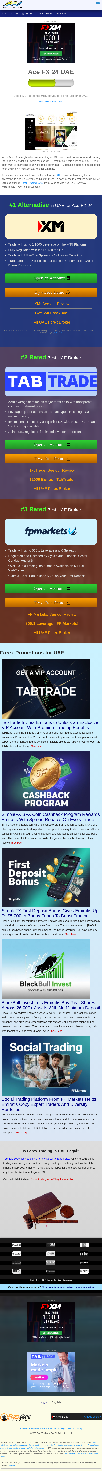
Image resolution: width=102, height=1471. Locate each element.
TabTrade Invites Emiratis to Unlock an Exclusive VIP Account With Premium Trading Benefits (50, 725)
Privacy (43, 1428)
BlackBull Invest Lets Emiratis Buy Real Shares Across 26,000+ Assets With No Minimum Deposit (51, 1005)
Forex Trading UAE (32, 183)
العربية (44, 1402)
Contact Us (34, 1428)
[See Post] (36, 746)
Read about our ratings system (51, 101)
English (28, 13)
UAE (6, 13)
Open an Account (63, 279)
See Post (11, 1466)
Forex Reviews (45, 13)
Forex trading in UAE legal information (38, 1174)
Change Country (92, 1417)
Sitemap (78, 1428)
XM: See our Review (52, 317)
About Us (24, 1428)
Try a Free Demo (64, 288)
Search (70, 1428)
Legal (63, 1428)
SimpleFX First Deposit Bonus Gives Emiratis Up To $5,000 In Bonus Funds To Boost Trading (50, 913)
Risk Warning (54, 1428)
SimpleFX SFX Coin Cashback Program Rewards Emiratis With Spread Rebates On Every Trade (51, 817)
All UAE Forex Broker (52, 336)
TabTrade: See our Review (52, 484)
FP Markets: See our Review (51, 628)
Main (16, 13)
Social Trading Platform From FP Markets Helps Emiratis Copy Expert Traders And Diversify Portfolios (49, 1104)
